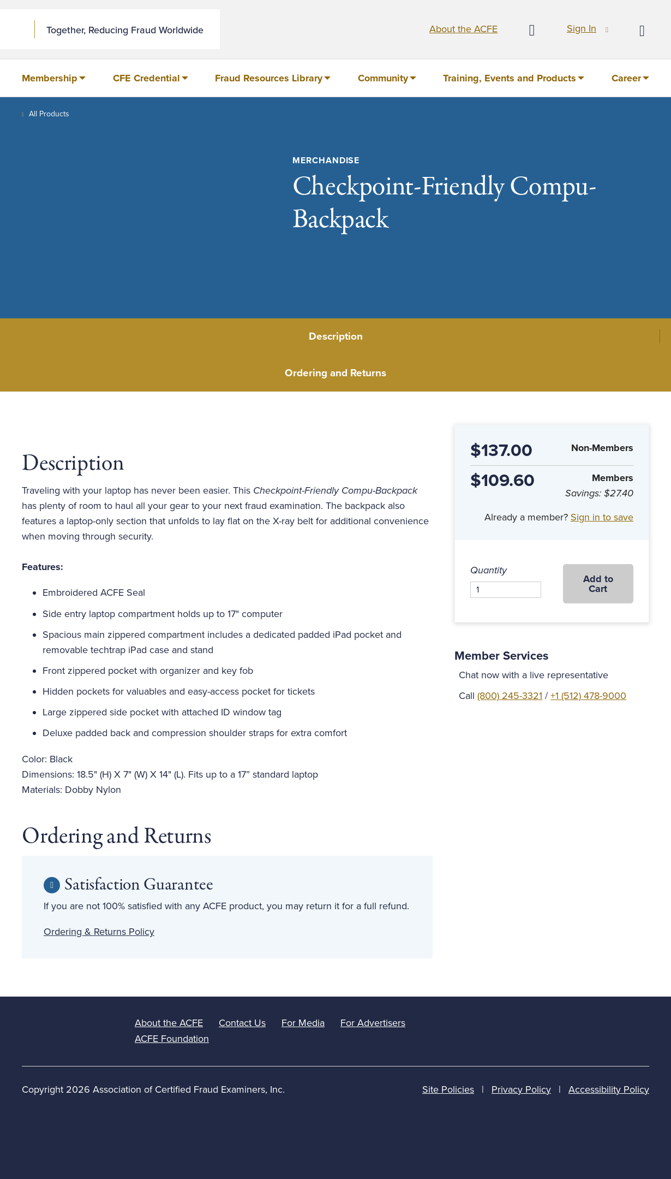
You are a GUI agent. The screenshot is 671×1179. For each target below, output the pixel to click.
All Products (49, 114)
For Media (303, 1023)
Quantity (488, 570)
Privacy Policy (521, 1089)
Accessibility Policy (608, 1089)
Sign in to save (602, 517)
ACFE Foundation (172, 1039)
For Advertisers (372, 1023)
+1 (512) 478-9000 (588, 696)
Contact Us (242, 1023)
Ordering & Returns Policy (99, 932)
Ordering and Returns (335, 373)
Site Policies (448, 1089)
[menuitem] (54, 78)
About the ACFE (463, 29)
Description (336, 336)
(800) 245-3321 (509, 696)
